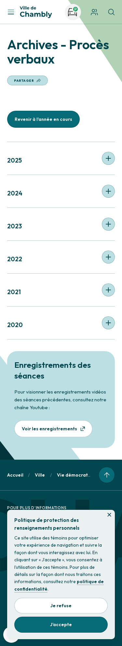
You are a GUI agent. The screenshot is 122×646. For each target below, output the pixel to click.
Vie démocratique (77, 475)
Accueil (15, 475)
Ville (40, 475)
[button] (61, 158)
